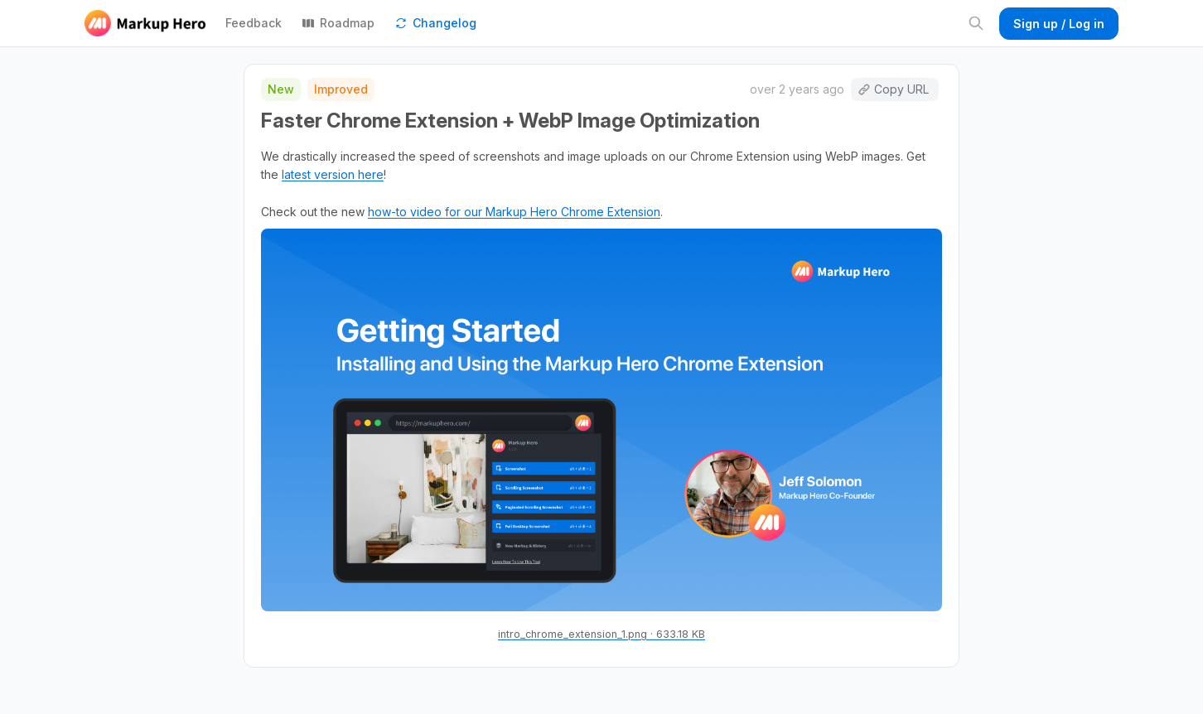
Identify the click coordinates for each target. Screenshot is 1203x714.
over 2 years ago (797, 89)
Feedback (253, 23)
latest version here (333, 174)
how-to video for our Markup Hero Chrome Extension (514, 212)
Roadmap (338, 23)
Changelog (435, 23)
